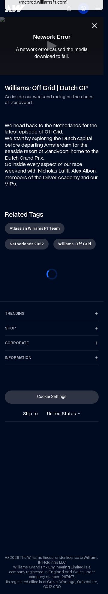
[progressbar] (51, 274)
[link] (15, 8)
